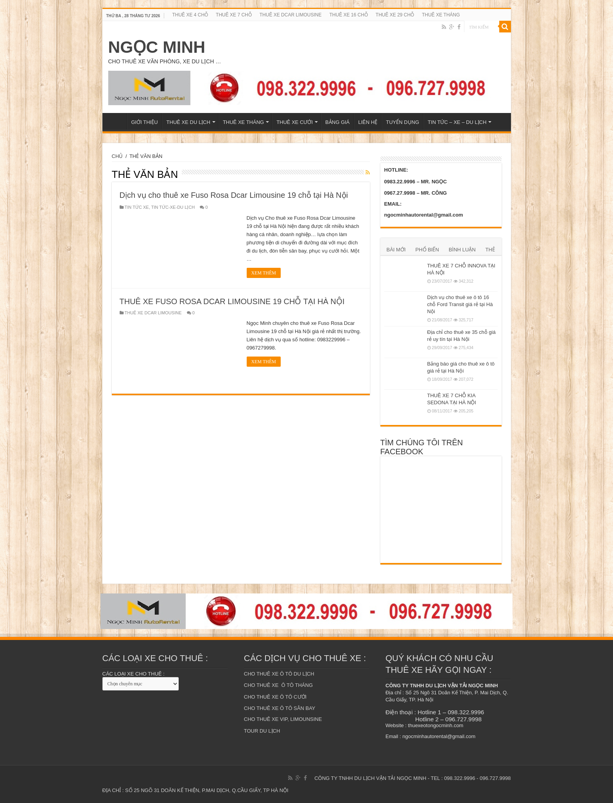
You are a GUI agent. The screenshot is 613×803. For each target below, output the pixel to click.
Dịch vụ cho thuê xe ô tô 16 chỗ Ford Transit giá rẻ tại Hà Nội (460, 304)
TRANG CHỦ (116, 121)
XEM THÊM (263, 273)
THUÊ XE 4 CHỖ (190, 15)
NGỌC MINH (157, 47)
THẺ (490, 250)
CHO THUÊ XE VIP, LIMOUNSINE (283, 719)
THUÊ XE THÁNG (441, 15)
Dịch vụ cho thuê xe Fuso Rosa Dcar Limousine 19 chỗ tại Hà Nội (234, 195)
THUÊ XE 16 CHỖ (348, 15)
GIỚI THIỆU (144, 122)
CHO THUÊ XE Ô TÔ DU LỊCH (279, 674)
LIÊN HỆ (367, 122)
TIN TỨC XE (137, 207)
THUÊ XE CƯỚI (294, 122)
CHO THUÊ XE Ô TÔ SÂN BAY (279, 708)
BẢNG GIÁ (337, 122)
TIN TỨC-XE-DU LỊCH (173, 207)
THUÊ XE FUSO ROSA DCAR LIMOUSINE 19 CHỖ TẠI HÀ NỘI (232, 301)
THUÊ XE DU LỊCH (188, 122)
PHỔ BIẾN (427, 250)
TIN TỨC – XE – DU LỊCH (457, 122)
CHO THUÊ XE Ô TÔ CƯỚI (275, 697)
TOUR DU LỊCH (262, 731)
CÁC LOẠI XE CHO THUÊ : (133, 674)
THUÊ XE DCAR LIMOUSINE (291, 15)
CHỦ (117, 156)
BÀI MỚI (396, 250)
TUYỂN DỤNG (402, 122)
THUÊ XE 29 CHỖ (395, 15)
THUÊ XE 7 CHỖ (234, 15)
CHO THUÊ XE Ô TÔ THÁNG (278, 685)
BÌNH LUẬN (462, 250)
